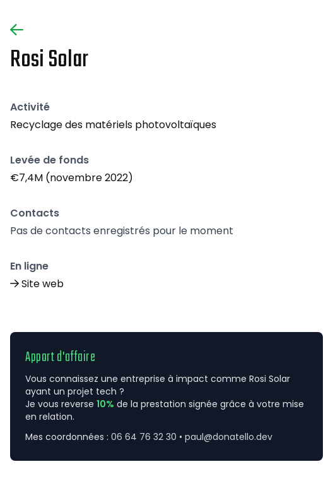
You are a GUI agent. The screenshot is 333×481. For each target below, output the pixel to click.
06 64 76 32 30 (144, 437)
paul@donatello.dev (228, 437)
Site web (42, 283)
